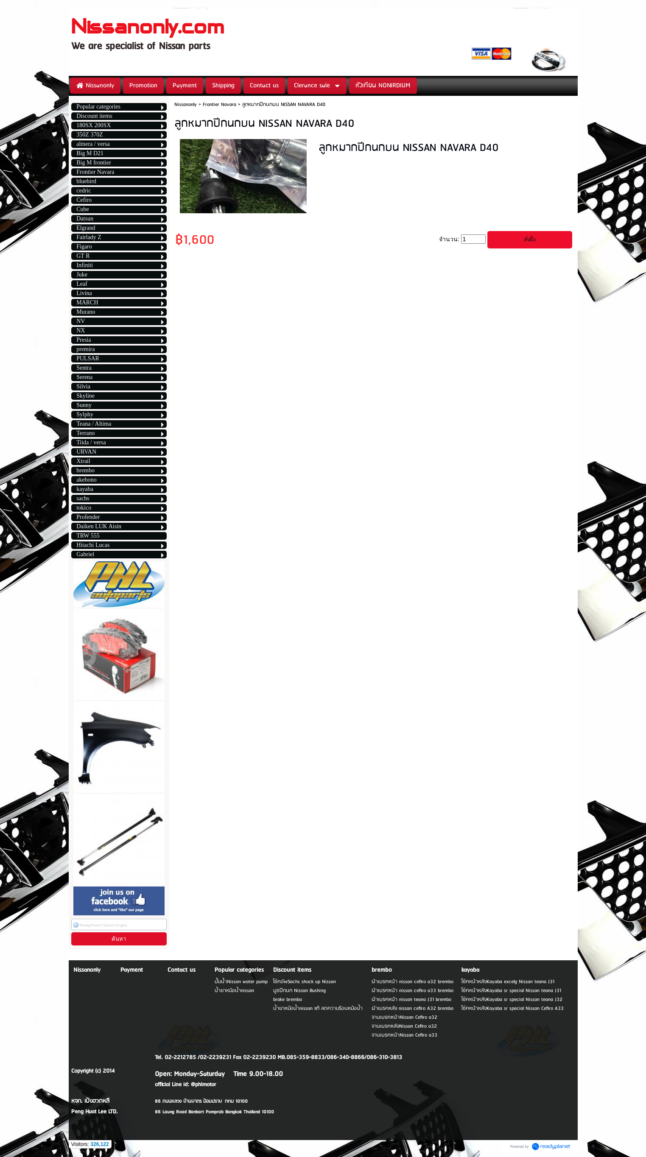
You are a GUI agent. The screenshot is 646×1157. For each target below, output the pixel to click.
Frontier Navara (219, 104)
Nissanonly (185, 104)
